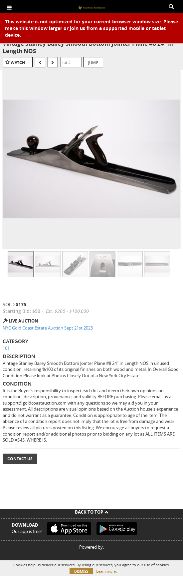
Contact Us (20, 459)
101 (6, 348)
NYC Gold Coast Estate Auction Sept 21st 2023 (48, 328)
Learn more (106, 571)
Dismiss (81, 571)
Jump (93, 62)
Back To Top (91, 512)
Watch (18, 62)
